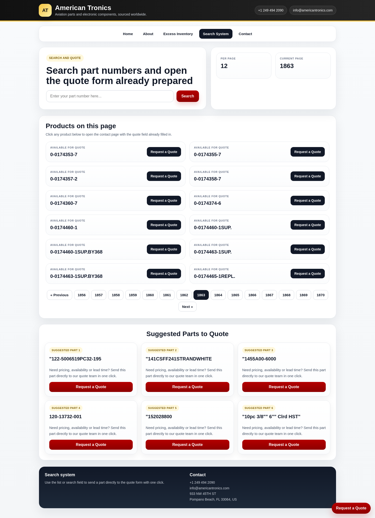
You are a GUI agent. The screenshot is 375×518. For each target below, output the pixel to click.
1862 (184, 295)
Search (187, 96)
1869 (304, 295)
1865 (235, 295)
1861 (167, 295)
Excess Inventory (178, 34)
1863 (201, 295)
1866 (252, 295)
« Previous (59, 295)
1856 (82, 295)
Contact (245, 34)
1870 (321, 295)
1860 (150, 295)
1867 (269, 295)
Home (128, 34)
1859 (133, 295)
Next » (187, 307)
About (148, 34)
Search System (216, 34)
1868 (286, 295)
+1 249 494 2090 (271, 10)
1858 (116, 295)
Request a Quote (91, 387)
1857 (99, 295)
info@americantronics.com (313, 10)
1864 (218, 295)
